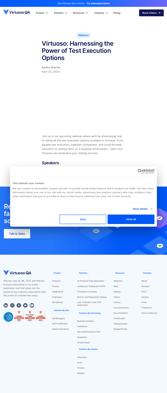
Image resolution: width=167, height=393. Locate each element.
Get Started (57, 302)
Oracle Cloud (83, 342)
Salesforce (82, 326)
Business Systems (85, 321)
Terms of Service (149, 313)
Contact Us (146, 307)
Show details (140, 208)
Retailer (80, 373)
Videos (117, 297)
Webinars (118, 281)
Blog (116, 286)
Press (144, 302)
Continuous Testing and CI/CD (91, 286)
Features (56, 281)
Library (117, 302)
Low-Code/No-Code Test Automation (89, 303)
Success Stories (121, 307)
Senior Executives (60, 329)
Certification (119, 318)
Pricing (55, 286)
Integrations (57, 291)
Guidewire (82, 337)
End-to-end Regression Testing (91, 297)
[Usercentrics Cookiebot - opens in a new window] (140, 171)
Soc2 (143, 291)
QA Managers (58, 318)
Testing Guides (120, 324)
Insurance (81, 357)
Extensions (57, 297)
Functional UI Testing (87, 291)
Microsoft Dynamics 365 (88, 332)
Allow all (131, 219)
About (144, 281)
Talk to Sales (17, 233)
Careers (145, 297)
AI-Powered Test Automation (90, 281)
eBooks (117, 291)
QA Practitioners (59, 323)
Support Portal (120, 329)
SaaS (79, 362)
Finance (81, 368)
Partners (145, 286)
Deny (83, 219)
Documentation (121, 313)
